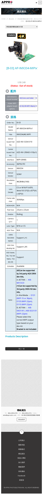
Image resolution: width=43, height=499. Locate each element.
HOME (3, 19)
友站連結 (21, 471)
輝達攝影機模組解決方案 (25, 19)
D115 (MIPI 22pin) (24, 304)
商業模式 (21, 449)
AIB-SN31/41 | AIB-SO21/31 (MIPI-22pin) (27, 310)
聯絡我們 (21, 467)
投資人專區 (22, 458)
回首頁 (21, 480)
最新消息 (21, 445)
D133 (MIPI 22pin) (24, 301)
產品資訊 (11, 19)
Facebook (21, 476)
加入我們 (21, 462)
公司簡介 (21, 440)
